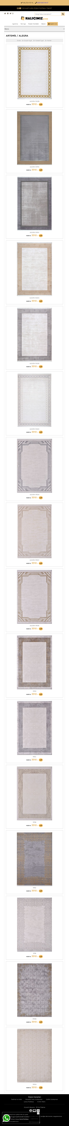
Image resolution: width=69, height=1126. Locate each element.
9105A (34, 1084)
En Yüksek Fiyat (38, 40)
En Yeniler (48, 40)
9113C (34, 757)
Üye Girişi (15, 24)
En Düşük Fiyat (27, 40)
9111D (34, 888)
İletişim (43, 24)
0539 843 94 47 (42, 3)
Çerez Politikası (29, 1102)
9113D (34, 691)
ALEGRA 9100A (34, 494)
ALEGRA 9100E (34, 625)
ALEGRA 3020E (34, 363)
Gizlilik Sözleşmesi (52, 1099)
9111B (34, 953)
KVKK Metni (41, 1102)
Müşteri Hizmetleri (33, 24)
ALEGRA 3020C (34, 298)
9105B (34, 1019)
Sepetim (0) (52, 24)
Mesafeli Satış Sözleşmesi (33, 1099)
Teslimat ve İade (16, 1099)
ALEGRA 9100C (34, 560)
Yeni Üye (23, 24)
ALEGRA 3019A (34, 167)
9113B (34, 822)
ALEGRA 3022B (34, 101)
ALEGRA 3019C (34, 232)
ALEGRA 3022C (34, 429)
